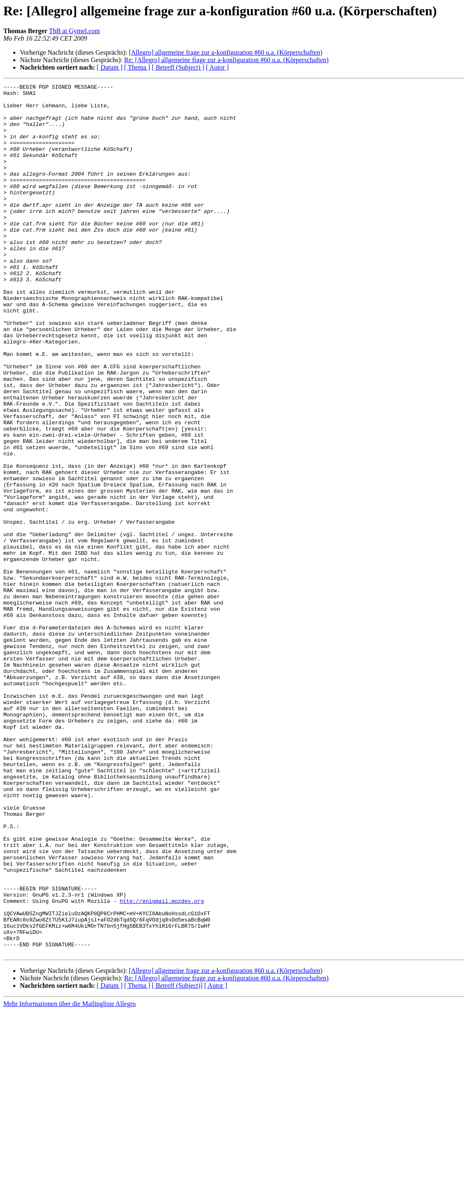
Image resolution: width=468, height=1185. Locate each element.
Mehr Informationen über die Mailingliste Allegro (69, 1177)
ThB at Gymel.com (74, 30)
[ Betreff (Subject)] (177, 1159)
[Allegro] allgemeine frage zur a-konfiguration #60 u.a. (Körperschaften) (226, 52)
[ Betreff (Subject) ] (178, 67)
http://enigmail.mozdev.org (162, 1065)
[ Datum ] (109, 67)
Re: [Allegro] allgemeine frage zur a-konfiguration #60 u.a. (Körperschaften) (226, 59)
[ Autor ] (217, 67)
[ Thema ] (137, 67)
